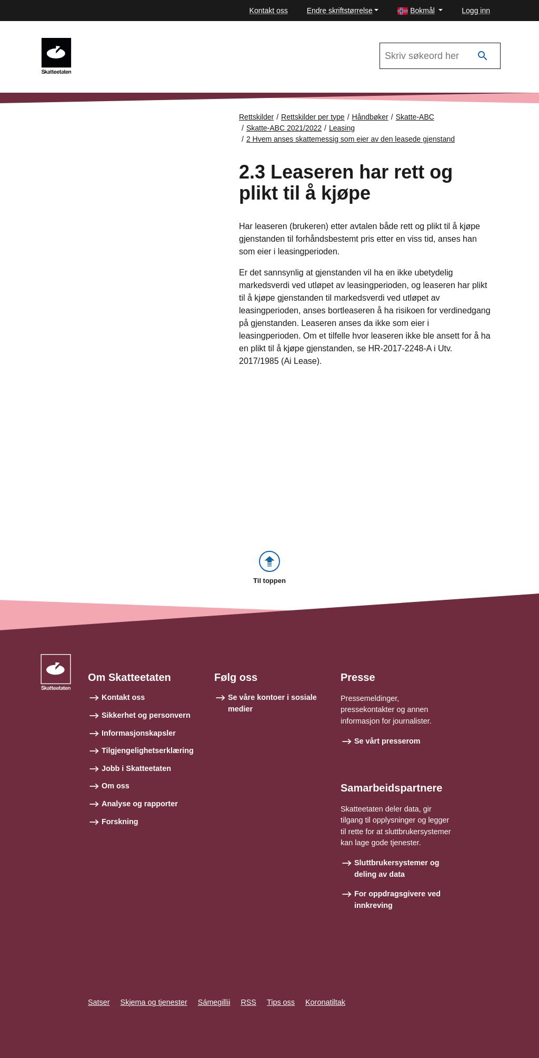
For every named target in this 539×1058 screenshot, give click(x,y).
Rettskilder (256, 117)
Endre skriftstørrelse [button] (340, 10)
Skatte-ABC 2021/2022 (127, 42)
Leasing (342, 128)
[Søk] (482, 56)
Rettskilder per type (313, 117)
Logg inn (476, 10)
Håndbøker (370, 117)
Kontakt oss (268, 10)
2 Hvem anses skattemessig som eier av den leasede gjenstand (350, 139)
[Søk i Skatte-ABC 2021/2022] (440, 56)
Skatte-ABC (415, 117)
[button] (420, 10)
